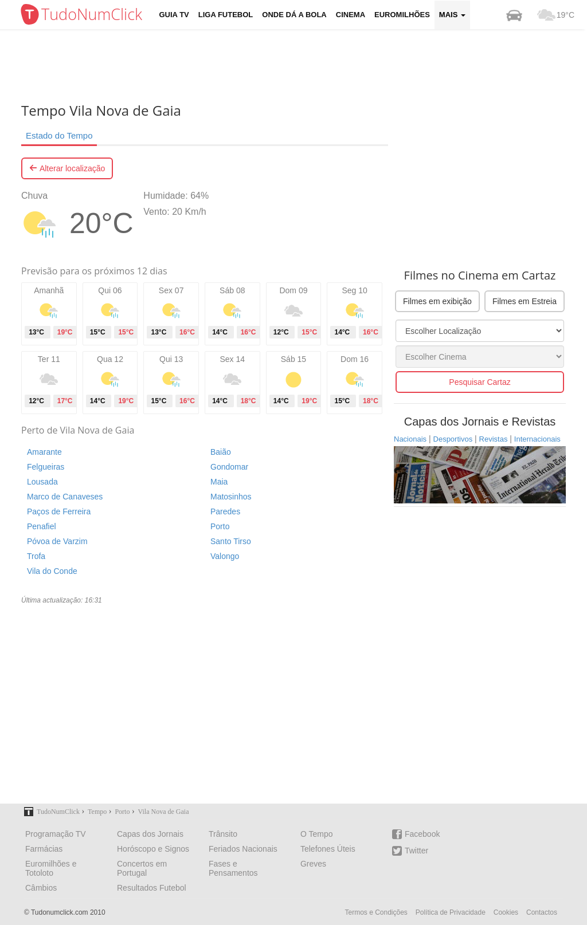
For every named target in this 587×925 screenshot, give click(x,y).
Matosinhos (231, 496)
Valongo (224, 556)
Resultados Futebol (151, 887)
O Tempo (316, 834)
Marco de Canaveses (65, 496)
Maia (219, 481)
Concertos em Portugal (142, 868)
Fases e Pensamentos (233, 868)
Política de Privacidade (451, 912)
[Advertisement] (302, 66)
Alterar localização (67, 168)
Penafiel (41, 526)
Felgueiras (45, 466)
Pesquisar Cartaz (479, 382)
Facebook (416, 834)
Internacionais (537, 439)
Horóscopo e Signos (153, 848)
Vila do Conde (52, 571)
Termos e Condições (376, 912)
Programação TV (55, 834)
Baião (220, 451)
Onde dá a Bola (294, 14)
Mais (452, 14)
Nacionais (410, 439)
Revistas (493, 439)
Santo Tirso (230, 541)
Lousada (42, 481)
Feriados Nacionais (243, 848)
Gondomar (229, 466)
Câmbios (41, 887)
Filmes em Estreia (524, 301)
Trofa (36, 556)
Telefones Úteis (327, 848)
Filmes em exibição (437, 301)
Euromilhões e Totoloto (51, 868)
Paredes (225, 511)
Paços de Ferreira (59, 511)
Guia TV (174, 14)
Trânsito (223, 834)
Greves (313, 863)
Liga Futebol (225, 14)
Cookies (506, 912)
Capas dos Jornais (150, 834)
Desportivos (453, 439)
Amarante (44, 451)
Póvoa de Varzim (57, 541)
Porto (219, 526)
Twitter (410, 851)
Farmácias (43, 848)
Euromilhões (402, 14)
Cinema (350, 14)
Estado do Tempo (59, 135)
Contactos (541, 912)
